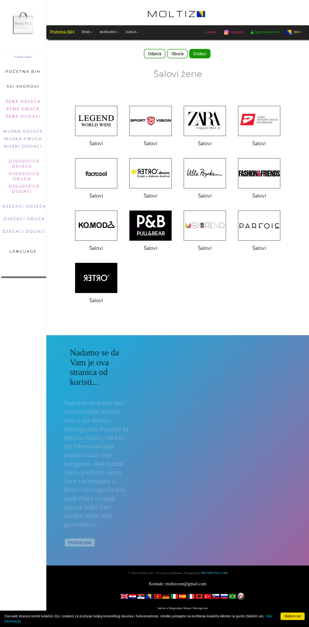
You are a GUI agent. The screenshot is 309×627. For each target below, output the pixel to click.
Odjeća (154, 53)
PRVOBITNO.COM (214, 573)
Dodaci (199, 53)
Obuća (177, 53)
